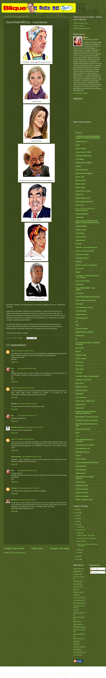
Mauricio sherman (78, 613)
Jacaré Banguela (81, 311)
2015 (77, 512)
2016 (77, 509)
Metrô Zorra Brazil (78, 617)
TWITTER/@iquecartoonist (81, 28)
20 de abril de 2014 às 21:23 (27, 500)
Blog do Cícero (80, 184)
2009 (77, 559)
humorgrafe (79, 304)
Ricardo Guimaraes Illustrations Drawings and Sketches (86, 412)
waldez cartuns (80, 473)
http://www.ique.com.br (80, 23)
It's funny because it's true (84, 307)
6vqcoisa (78, 133)
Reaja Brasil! (80, 408)
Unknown (14, 488)
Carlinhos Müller (81, 230)
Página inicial (37, 548)
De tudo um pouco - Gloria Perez (86, 265)
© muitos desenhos (82, 489)
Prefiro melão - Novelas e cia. (85, 401)
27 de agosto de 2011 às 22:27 (33, 427)
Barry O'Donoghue (82, 170)
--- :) (77, 125)
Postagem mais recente (14, 548)
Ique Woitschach (78, 603)
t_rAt (77, 436)
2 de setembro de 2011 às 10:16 (27, 470)
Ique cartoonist (77, 600)
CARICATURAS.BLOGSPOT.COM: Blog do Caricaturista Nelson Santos (87, 221)
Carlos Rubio (80, 233)
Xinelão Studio (80, 482)
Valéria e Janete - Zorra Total (85, 535)
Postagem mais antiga (59, 548)
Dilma (75, 589)
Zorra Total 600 (81, 541)
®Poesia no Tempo (82, 492)
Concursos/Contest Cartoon (85, 251)
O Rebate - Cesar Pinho (83, 380)
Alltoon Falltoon (81, 148)
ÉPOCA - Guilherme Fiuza (84, 499)
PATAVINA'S (80, 394)
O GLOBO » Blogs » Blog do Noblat (87, 376)
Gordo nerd (79, 293)
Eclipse (78, 272)
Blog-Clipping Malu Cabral (84, 201)
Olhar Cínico (80, 383)
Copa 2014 (76, 584)
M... (77, 339)
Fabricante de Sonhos (83, 281)
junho (79, 549)
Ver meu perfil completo (80, 93)
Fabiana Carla (77, 592)
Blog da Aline (80, 177)
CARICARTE (80, 217)
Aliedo (78, 145)
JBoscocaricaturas (82, 318)
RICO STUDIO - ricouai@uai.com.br (87, 417)
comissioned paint (78, 577)
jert (77, 321)
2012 (77, 521)
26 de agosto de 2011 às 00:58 (27, 403)
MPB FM (76, 621)
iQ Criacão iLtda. (78, 597)
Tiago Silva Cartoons (82, 452)
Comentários (95, 572)
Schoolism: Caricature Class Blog (87, 420)
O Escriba (79, 372)
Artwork (78, 166)
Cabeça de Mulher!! (82, 214)
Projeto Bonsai (80, 404)
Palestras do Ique (78, 26)
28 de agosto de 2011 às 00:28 (24, 439)
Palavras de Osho (81, 387)
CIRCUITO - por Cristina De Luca (86, 247)
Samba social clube (79, 630)
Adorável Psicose (81, 141)
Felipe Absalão (16, 456)
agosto (79, 533)
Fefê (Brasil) (80, 284)
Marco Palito (80, 348)
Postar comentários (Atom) (17, 552)
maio (78, 552)
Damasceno (77, 587)
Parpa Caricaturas (81, 390)
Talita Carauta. (77, 638)
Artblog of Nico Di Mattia (84, 163)
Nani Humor (79, 362)
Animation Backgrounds (84, 155)
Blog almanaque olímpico (84, 173)
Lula (74, 610)
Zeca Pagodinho (78, 652)
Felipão (75, 595)
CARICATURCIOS (81, 226)
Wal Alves (14, 500)
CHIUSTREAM (80, 240)
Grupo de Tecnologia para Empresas (88, 297)
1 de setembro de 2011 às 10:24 (31, 456)
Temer (75, 644)
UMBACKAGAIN (81, 466)
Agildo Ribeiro (77, 569)
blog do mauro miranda (83, 191)
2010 (77, 556)
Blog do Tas (79, 194)
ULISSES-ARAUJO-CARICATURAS (87, 462)
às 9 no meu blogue (82, 496)
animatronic (77, 571)
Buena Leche (80, 205)
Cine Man (79, 244)
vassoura (76, 649)
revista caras (77, 624)
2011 (77, 524)
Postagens (95, 569)
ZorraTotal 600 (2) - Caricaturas (86, 538)
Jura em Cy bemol (81, 328)
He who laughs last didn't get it (86, 300)
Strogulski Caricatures (83, 429)
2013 (77, 518)
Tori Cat (78, 455)
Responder (14, 362)
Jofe (77, 325)
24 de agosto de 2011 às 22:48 (26, 368)
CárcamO (79, 261)
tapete (75, 641)
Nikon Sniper (80, 369)
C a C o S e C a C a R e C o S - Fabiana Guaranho (85, 209)
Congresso (76, 581)
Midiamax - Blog (81, 355)
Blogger (63, 674)
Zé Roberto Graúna (17, 427)
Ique (12, 368)
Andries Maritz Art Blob (83, 152)
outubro (79, 527)
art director (76, 574)
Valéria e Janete (78, 647)
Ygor (12, 351)
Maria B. (78, 351)
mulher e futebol (81, 358)
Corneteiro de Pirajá (82, 254)
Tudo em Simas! (81, 459)
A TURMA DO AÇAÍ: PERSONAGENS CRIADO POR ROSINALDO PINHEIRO (88, 137)
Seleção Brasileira (78, 634)
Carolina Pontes (81, 237)
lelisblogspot (80, 335)
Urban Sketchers (81, 469)
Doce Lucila (79, 268)
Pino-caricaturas (81, 397)
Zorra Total (76, 655)
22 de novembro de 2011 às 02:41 (28, 488)
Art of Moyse (80, 159)
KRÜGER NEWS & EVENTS (84, 332)
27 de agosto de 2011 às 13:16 (26, 415)
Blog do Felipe (80, 187)
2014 (77, 515)
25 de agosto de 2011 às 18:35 (24, 388)
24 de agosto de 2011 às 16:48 (24, 351)
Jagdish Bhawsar (81, 314)
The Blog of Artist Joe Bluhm (85, 445)
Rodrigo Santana (78, 627)
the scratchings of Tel (83, 448)
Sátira (77, 432)
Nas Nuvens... (80, 365)
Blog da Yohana (81, 180)
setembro (80, 530)
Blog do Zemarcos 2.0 (83, 198)
